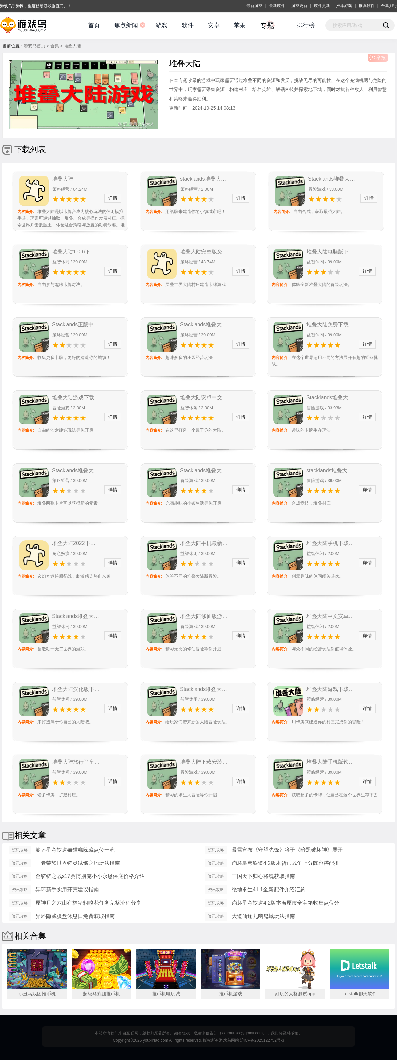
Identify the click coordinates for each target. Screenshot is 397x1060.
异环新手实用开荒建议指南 (67, 889)
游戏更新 (299, 5)
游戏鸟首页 (34, 45)
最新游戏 (254, 5)
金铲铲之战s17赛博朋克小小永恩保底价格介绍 (90, 876)
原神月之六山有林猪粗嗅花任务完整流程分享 (88, 903)
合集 (54, 45)
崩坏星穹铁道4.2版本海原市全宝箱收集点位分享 (285, 903)
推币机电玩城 (166, 993)
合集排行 (389, 5)
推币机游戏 (230, 993)
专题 (267, 25)
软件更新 (322, 5)
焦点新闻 (126, 25)
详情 (112, 198)
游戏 (161, 25)
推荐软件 (367, 5)
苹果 (239, 25)
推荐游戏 (344, 5)
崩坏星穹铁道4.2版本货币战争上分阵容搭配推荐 (285, 863)
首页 (94, 25)
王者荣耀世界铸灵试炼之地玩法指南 (77, 863)
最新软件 (277, 5)
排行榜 (306, 25)
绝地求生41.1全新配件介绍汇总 (268, 889)
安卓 (214, 25)
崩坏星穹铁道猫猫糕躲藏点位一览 (75, 850)
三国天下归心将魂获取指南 (263, 876)
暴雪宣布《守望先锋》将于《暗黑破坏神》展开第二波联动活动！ (287, 850)
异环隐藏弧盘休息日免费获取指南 (75, 916)
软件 (188, 25)
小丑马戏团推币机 (37, 993)
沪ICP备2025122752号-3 (262, 1040)
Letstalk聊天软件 (359, 993)
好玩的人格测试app (295, 993)
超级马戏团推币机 (101, 993)
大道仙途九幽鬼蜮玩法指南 (263, 916)
